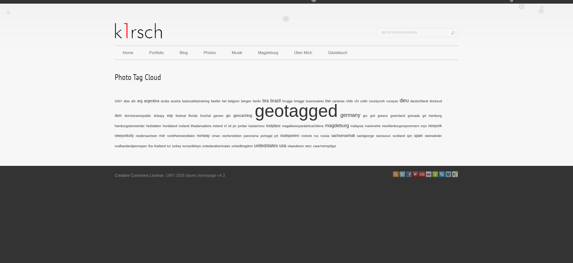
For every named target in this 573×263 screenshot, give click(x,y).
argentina (151, 101)
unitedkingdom (242, 146)
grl (424, 116)
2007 (118, 101)
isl (229, 126)
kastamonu (256, 126)
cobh (364, 101)
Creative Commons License (139, 175)
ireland (218, 126)
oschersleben (232, 136)
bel (224, 101)
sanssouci (383, 136)
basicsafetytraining (196, 101)
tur (169, 146)
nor (162, 135)
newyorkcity (124, 136)
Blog (184, 52)
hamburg (435, 116)
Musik (237, 52)
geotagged (296, 111)
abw (127, 101)
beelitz (215, 101)
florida (193, 116)
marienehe (373, 126)
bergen (246, 101)
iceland (184, 126)
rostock (306, 136)
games (218, 116)
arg (139, 101)
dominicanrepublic (138, 116)
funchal (205, 116)
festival (180, 116)
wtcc (308, 146)
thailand (160, 146)
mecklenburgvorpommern (400, 126)
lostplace (273, 126)
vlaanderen (296, 146)
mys (424, 126)
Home (128, 52)
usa (282, 145)
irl (225, 126)
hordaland (170, 126)
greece (382, 116)
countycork (377, 101)
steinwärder (433, 136)
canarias (338, 101)
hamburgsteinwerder (130, 126)
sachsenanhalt (343, 136)
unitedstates (266, 145)
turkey (176, 146)
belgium (234, 101)
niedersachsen (147, 136)
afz (133, 101)
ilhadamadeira (201, 126)
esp (170, 116)
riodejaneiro (289, 136)
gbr (228, 116)
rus (316, 136)
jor (234, 126)
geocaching (243, 116)
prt (276, 136)
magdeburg (337, 125)
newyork (435, 126)
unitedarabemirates (216, 146)
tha (150, 146)
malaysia (357, 126)
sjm (409, 136)
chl (356, 101)
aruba (165, 101)
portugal (267, 136)
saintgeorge (365, 136)
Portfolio (156, 52)
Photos (210, 52)
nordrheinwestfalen (181, 136)
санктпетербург (325, 146)
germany (350, 115)
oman (216, 136)
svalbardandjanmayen (131, 146)
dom (118, 116)
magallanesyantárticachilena (303, 126)
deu (404, 100)
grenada (414, 116)
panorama (251, 136)
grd (372, 116)
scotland (399, 136)
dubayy (159, 116)
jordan (242, 126)
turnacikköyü (191, 146)
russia (324, 136)
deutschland (419, 101)
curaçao (392, 101)
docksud (436, 101)
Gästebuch (338, 52)
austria (176, 101)
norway (203, 135)
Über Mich (303, 52)
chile (349, 101)
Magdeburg (268, 52)
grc (365, 116)
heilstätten (153, 126)
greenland (397, 116)
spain (418, 136)
